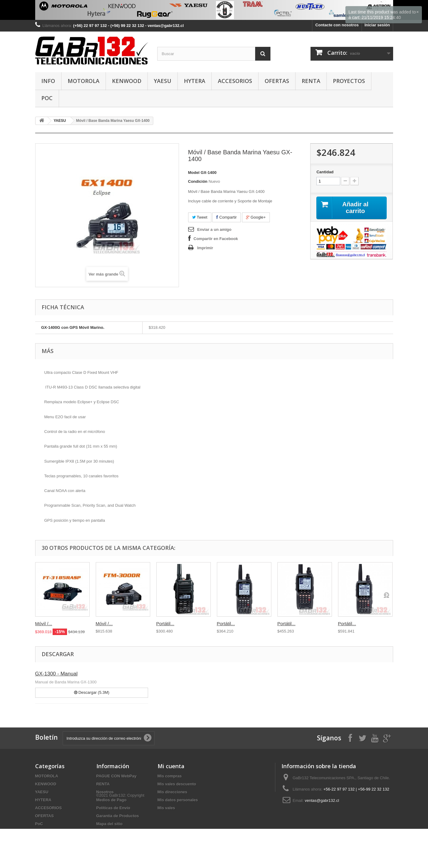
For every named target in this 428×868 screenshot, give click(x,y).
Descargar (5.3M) (92, 692)
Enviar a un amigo (214, 229)
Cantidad (324, 172)
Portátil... (165, 623)
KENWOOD (126, 81)
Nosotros (105, 792)
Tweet (199, 217)
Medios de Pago (111, 800)
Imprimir (205, 248)
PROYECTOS (349, 81)
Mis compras (170, 776)
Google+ (256, 217)
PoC (47, 98)
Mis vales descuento (177, 784)
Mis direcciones (173, 792)
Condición (198, 181)
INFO (48, 81)
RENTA (311, 81)
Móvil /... (43, 623)
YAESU (162, 81)
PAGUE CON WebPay (116, 776)
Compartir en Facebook (216, 238)
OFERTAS (277, 81)
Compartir (226, 217)
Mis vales (166, 808)
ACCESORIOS (235, 81)
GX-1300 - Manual (56, 674)
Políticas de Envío (113, 808)
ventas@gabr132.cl (322, 800)
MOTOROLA (83, 81)
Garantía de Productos (117, 816)
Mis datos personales (178, 800)
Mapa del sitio (109, 823)
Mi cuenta (171, 766)
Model (194, 172)
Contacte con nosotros (337, 25)
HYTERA (194, 81)
